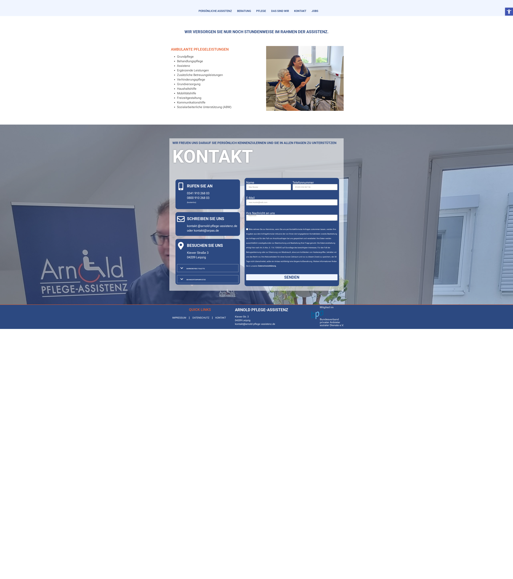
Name (250, 182)
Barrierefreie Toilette (195, 268)
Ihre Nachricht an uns (260, 213)
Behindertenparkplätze (196, 279)
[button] (509, 12)
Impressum (179, 317)
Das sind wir (280, 11)
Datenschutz (201, 317)
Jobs (315, 11)
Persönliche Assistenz (215, 11)
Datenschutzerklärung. (267, 266)
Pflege (261, 11)
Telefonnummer (303, 182)
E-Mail (250, 197)
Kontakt (300, 11)
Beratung (244, 11)
